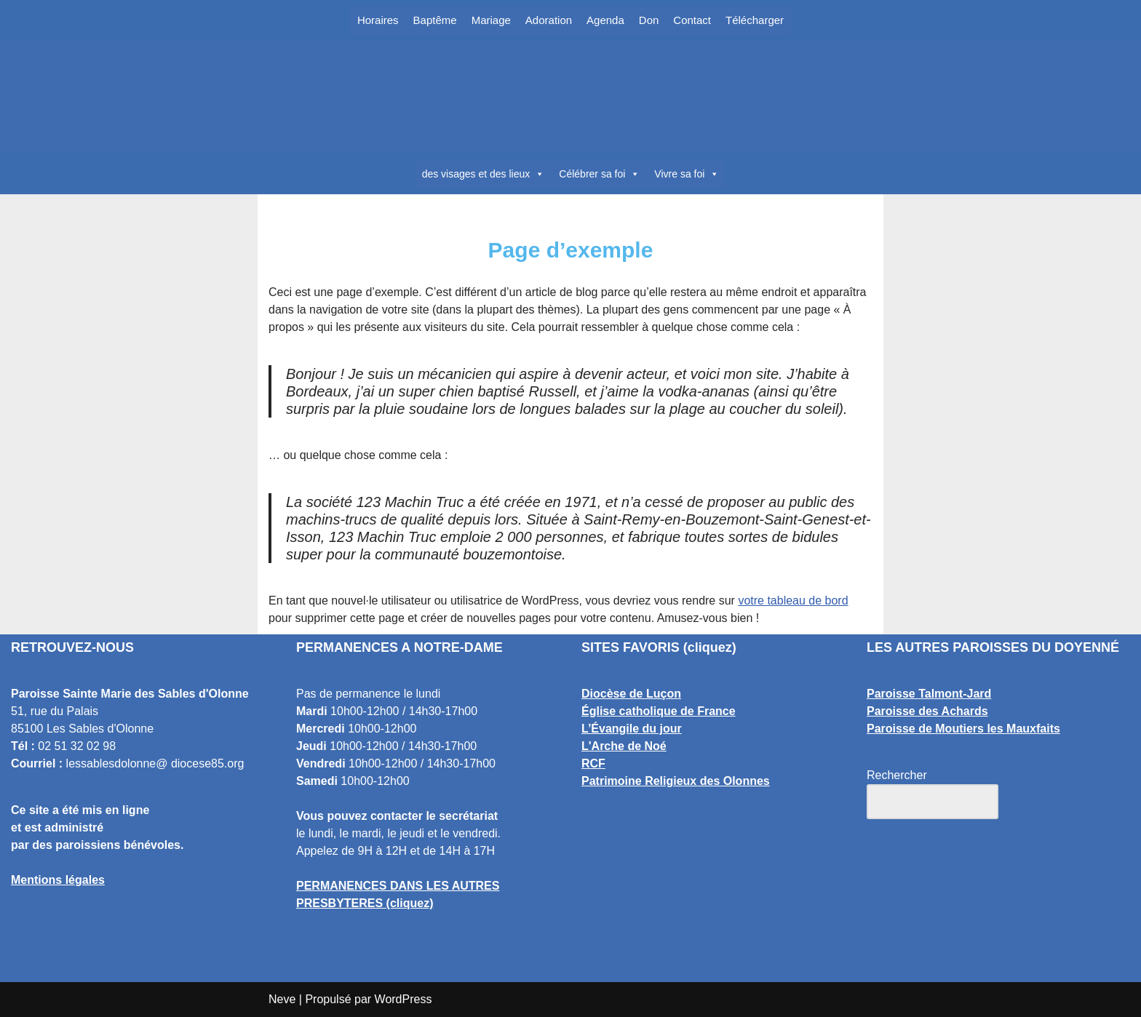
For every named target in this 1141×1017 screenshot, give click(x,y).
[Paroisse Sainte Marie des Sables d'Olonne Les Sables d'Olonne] (570, 97)
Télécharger (754, 20)
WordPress (403, 999)
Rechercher (897, 775)
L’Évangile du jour (631, 728)
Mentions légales (58, 880)
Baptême (435, 20)
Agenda (605, 20)
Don (649, 20)
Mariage (491, 20)
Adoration (548, 20)
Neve (282, 999)
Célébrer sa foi (599, 173)
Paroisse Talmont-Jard (929, 693)
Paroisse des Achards (927, 711)
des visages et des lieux (483, 173)
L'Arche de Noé (624, 746)
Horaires (378, 20)
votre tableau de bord (793, 600)
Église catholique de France (658, 711)
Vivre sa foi (686, 173)
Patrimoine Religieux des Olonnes (675, 781)
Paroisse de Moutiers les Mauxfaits (963, 728)
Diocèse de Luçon (631, 693)
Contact (692, 20)
